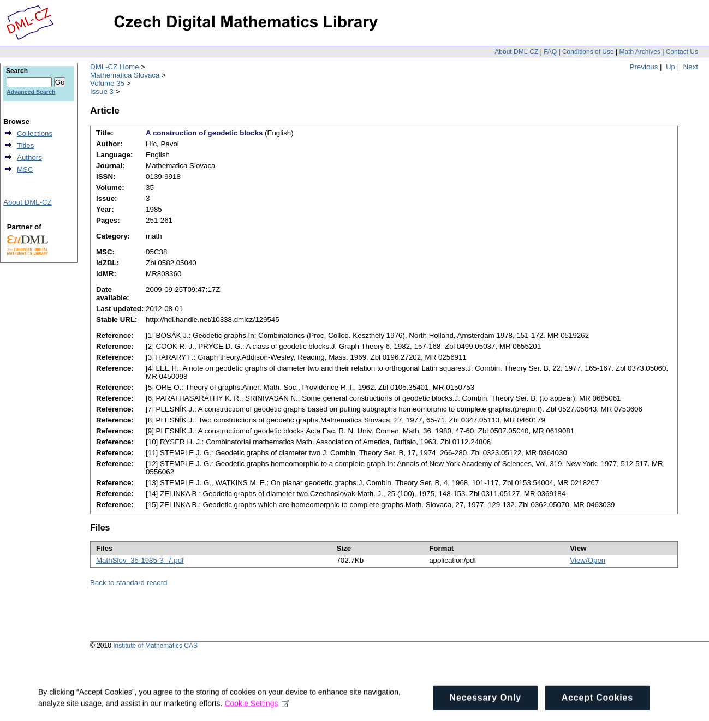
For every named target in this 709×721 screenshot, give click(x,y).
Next (690, 67)
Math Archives (639, 52)
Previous (644, 67)
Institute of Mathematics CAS (155, 646)
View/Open (587, 560)
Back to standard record (129, 583)
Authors (29, 157)
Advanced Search (31, 91)
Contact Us (682, 52)
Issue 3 (102, 91)
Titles (25, 145)
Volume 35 (107, 83)
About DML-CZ (516, 52)
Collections (34, 133)
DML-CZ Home (114, 67)
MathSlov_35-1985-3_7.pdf (140, 560)
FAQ (550, 52)
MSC (25, 169)
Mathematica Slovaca (124, 75)
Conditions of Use (588, 52)
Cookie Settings (256, 707)
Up (670, 67)
